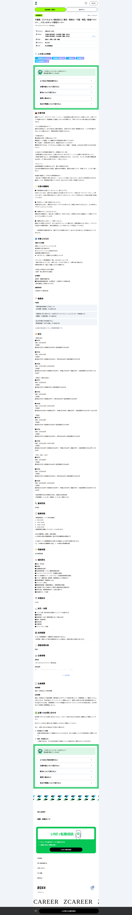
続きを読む (66, 675)
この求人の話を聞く (68, 911)
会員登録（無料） (50, 10)
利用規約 (39, 858)
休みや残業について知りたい (66, 104)
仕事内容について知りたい (66, 86)
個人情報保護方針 (42, 863)
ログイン (82, 10)
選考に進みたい (66, 98)
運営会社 (39, 878)
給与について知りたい (66, 92)
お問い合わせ (41, 868)
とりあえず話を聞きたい (66, 81)
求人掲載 (39, 873)
